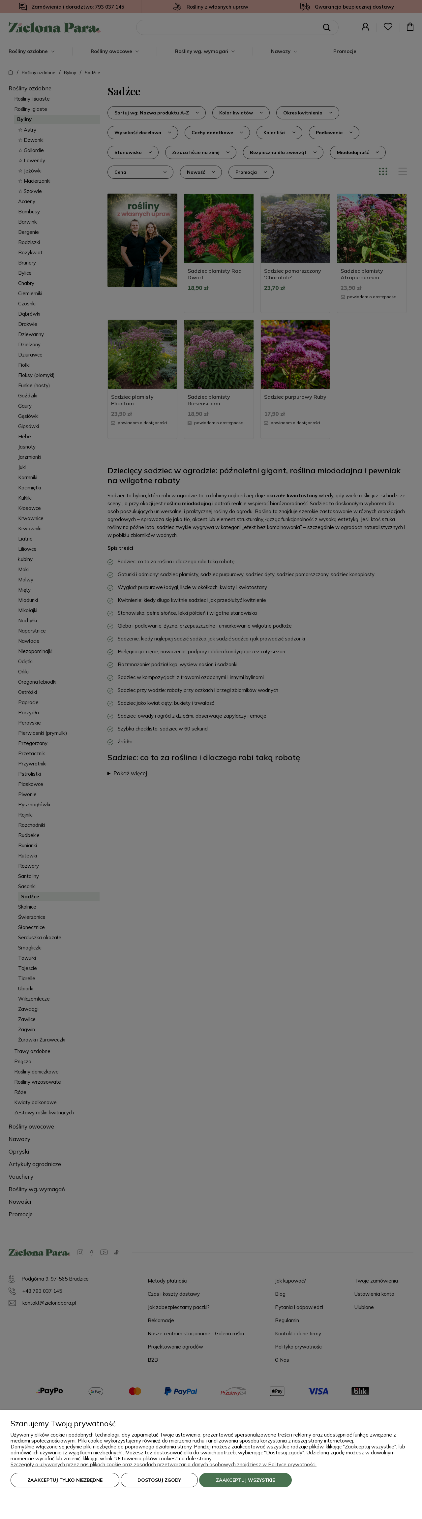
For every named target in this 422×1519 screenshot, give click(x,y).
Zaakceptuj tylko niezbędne (65, 1480)
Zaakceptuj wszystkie (245, 1480)
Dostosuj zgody (159, 1480)
